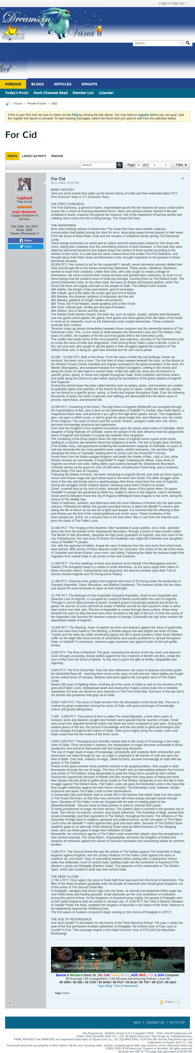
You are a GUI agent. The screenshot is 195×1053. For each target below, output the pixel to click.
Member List (83, 93)
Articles (62, 84)
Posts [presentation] (12, 156)
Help (137, 1022)
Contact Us (155, 1022)
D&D (54, 103)
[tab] (12, 156)
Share (25, 240)
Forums (13, 84)
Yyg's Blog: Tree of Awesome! (118, 986)
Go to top (177, 1022)
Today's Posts (16, 93)
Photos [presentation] (57, 156)
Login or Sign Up (173, 3)
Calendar (106, 93)
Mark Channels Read (51, 93)
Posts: (20, 230)
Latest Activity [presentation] (34, 156)
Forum (18, 103)
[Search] (158, 43)
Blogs (37, 84)
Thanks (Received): (23, 233)
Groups (89, 84)
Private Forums (36, 103)
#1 (183, 178)
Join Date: (18, 226)
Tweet (25, 246)
